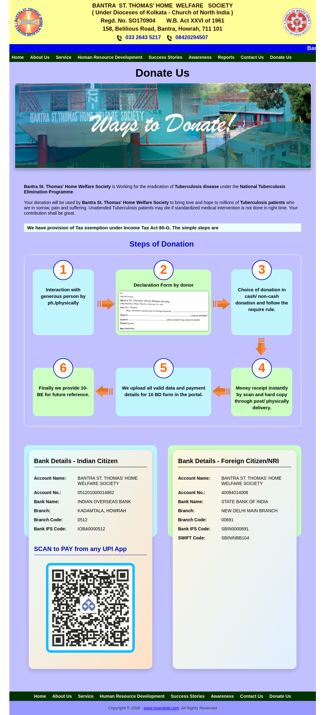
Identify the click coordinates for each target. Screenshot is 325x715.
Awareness (200, 57)
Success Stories (165, 57)
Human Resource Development (110, 57)
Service (63, 57)
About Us (39, 57)
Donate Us (281, 57)
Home (18, 57)
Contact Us (252, 57)
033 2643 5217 (143, 37)
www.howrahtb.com (161, 708)
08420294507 (191, 37)
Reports (226, 57)
